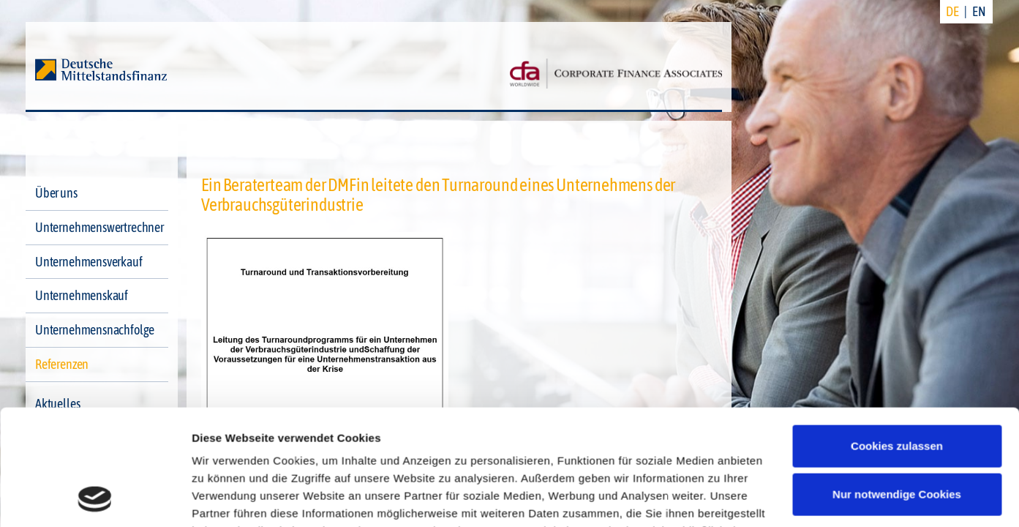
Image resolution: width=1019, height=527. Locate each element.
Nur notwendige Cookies (896, 385)
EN (979, 11)
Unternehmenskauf (81, 295)
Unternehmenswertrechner (99, 227)
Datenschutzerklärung (660, 440)
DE (952, 11)
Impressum (223, 458)
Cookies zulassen (897, 338)
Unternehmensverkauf (89, 261)
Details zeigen (229, 498)
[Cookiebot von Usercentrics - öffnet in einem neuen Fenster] (95, 498)
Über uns (56, 193)
